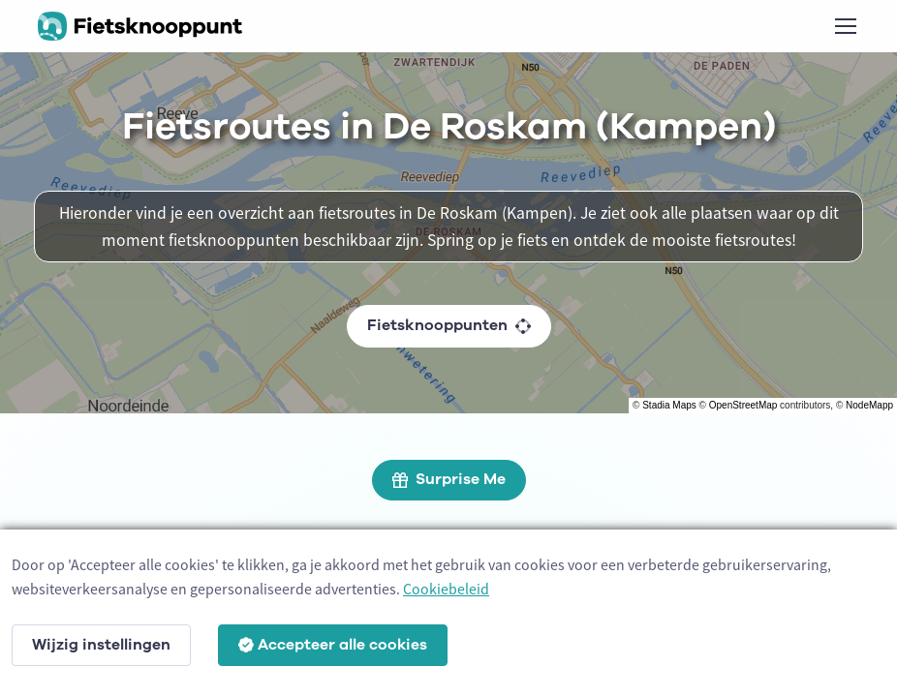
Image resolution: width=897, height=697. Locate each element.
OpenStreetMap (743, 405)
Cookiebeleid (446, 588)
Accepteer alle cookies (332, 644)
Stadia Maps (669, 405)
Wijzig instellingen (101, 644)
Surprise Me (449, 479)
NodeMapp (869, 405)
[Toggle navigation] (844, 26)
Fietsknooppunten (449, 325)
